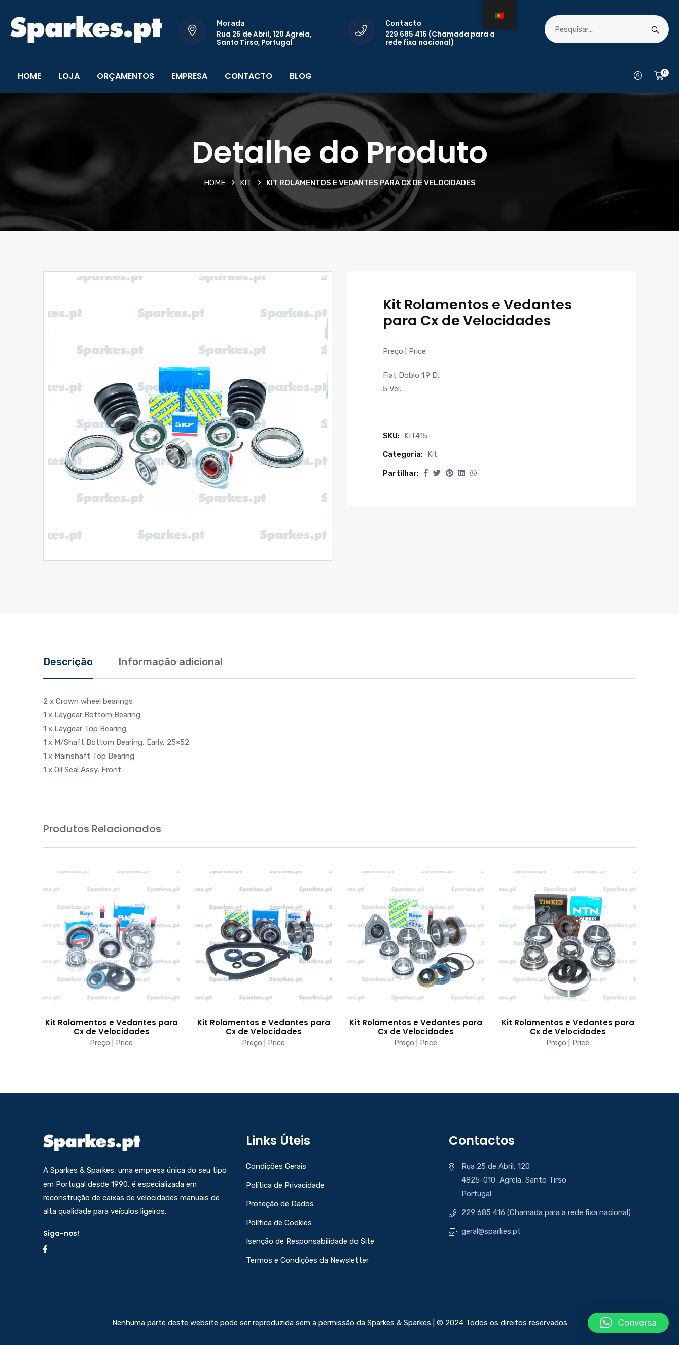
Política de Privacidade (285, 1185)
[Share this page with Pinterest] (449, 473)
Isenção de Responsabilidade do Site (310, 1241)
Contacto (248, 76)
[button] (426, 473)
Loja (69, 76)
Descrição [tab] (68, 661)
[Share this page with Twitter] (437, 473)
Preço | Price (404, 351)
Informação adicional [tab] (170, 661)
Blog (301, 76)
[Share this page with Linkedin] (461, 473)
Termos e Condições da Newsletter (307, 1260)
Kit (246, 182)
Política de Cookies (279, 1222)
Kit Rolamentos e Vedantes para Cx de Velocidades (111, 1027)
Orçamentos (125, 76)
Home (29, 76)
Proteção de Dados (280, 1203)
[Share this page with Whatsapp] (473, 473)
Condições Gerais (276, 1166)
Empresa (189, 76)
